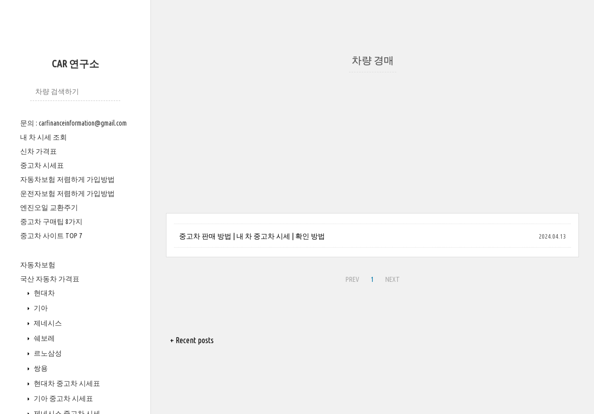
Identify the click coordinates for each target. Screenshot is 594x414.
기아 (40, 308)
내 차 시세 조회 (43, 137)
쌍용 (40, 368)
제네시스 (47, 323)
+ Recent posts (192, 340)
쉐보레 (43, 338)
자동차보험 (37, 265)
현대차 (43, 293)
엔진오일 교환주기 (49, 207)
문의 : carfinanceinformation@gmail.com (73, 123)
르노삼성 (47, 353)
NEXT (392, 279)
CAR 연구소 (75, 63)
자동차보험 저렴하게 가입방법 (67, 179)
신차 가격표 (38, 151)
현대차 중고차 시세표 (66, 383)
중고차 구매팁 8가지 (51, 222)
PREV (352, 279)
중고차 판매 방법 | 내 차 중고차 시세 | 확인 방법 (252, 236)
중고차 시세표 (42, 165)
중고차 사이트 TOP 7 (51, 236)
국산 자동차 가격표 (49, 279)
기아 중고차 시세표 (62, 398)
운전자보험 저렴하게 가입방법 (67, 193)
